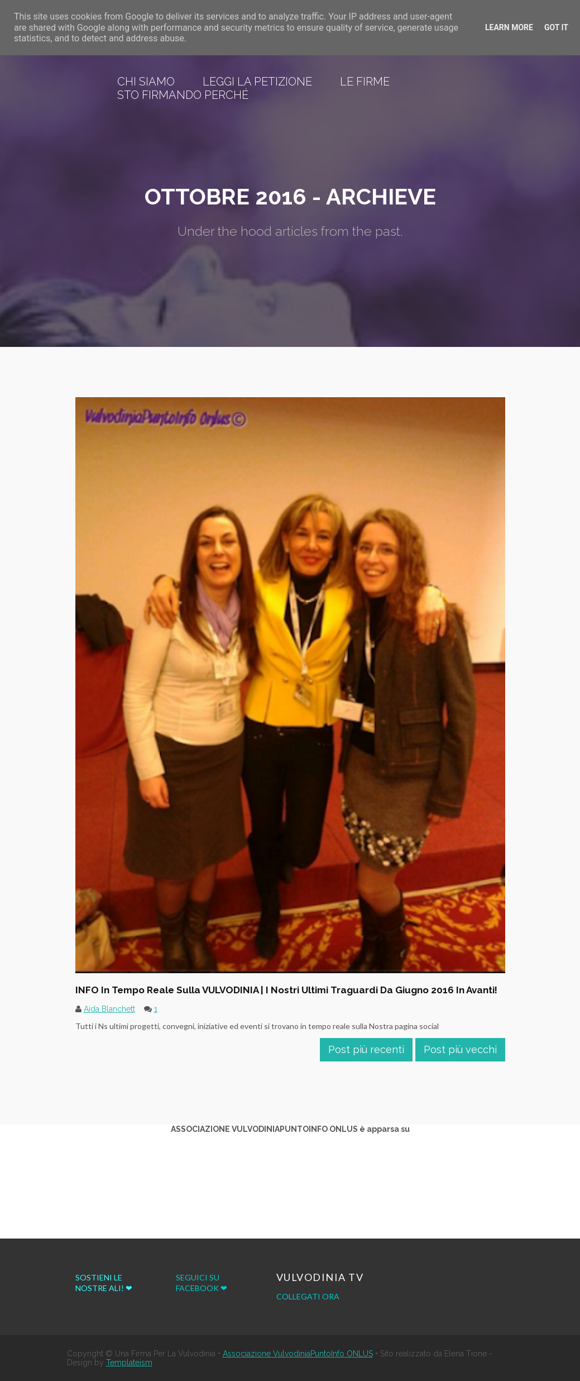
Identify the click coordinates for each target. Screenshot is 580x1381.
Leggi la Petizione (257, 81)
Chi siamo (146, 81)
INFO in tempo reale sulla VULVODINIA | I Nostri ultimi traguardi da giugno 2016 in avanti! (286, 990)
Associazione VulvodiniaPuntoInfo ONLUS (298, 1353)
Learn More (509, 27)
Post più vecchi (460, 1049)
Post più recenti (366, 1049)
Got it (556, 27)
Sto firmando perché (182, 95)
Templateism (129, 1362)
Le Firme (365, 81)
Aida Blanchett (109, 1008)
